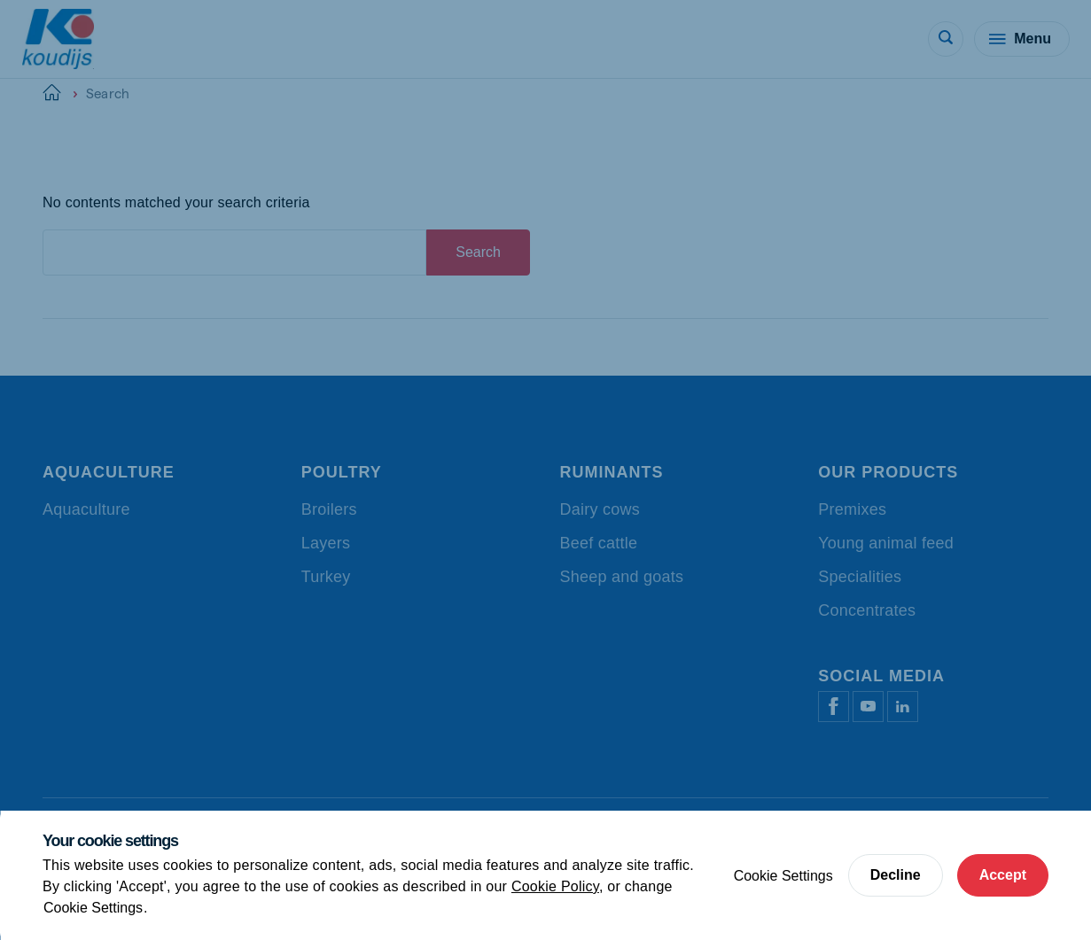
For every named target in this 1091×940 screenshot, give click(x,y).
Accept (1002, 874)
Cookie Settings (93, 907)
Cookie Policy (555, 886)
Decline (895, 874)
